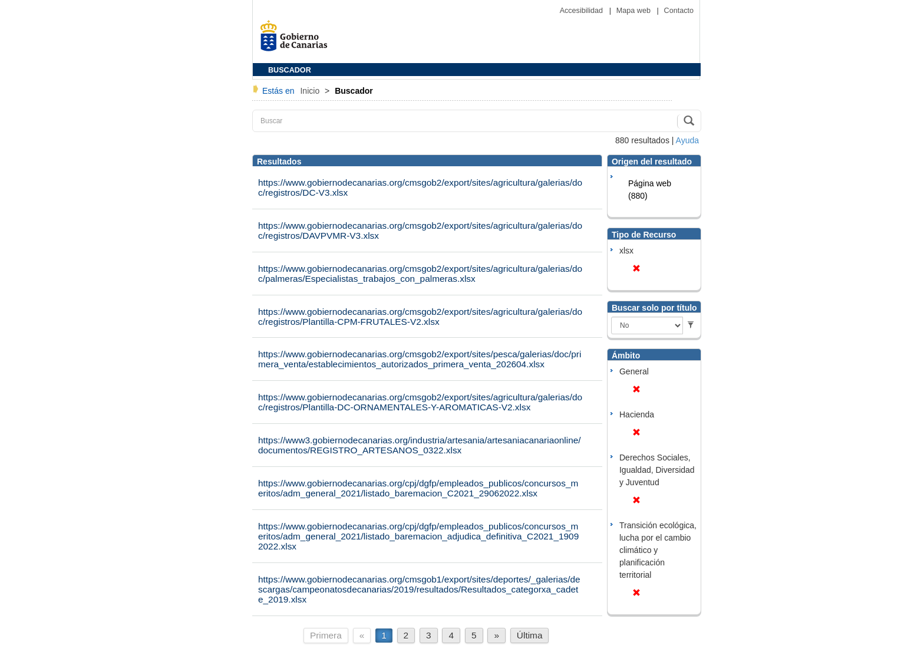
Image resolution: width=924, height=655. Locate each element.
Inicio (311, 91)
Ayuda (687, 140)
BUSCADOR (289, 70)
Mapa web (634, 10)
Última (530, 635)
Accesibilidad (582, 10)
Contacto (679, 10)
